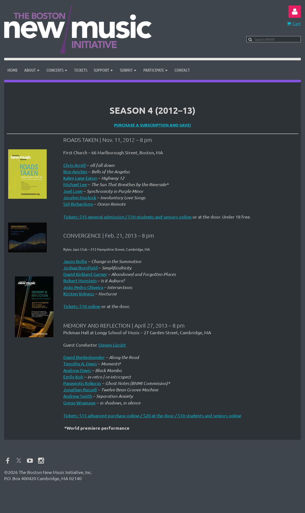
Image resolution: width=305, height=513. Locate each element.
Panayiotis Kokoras (82, 383)
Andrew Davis (77, 370)
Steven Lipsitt (112, 344)
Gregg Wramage (79, 402)
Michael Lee (75, 184)
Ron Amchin (75, 171)
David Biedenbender (84, 357)
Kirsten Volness (78, 293)
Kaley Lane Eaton (80, 177)
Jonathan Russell (80, 389)
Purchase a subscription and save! (152, 125)
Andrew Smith (77, 396)
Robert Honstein (80, 280)
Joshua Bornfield (80, 267)
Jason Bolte (75, 261)
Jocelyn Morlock (79, 197)
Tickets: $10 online (81, 306)
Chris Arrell (74, 165)
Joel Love (73, 191)
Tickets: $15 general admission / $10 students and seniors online (127, 216)
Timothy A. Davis (80, 363)
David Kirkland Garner (85, 274)
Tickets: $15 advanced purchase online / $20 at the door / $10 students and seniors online (152, 415)
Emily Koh (73, 376)
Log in (294, 11)
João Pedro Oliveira (83, 287)
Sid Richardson (78, 203)
